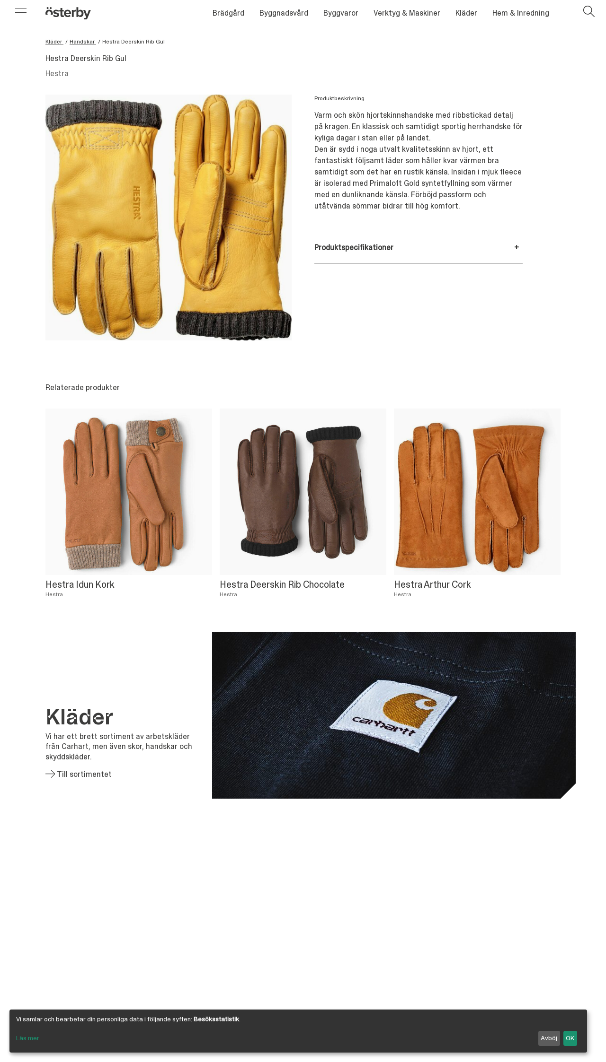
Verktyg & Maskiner (407, 13)
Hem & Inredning (520, 13)
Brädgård (228, 13)
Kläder (466, 13)
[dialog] (298, 1031)
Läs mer (27, 1038)
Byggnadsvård (283, 13)
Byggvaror (340, 13)
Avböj (549, 1038)
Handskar (83, 41)
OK (570, 1038)
